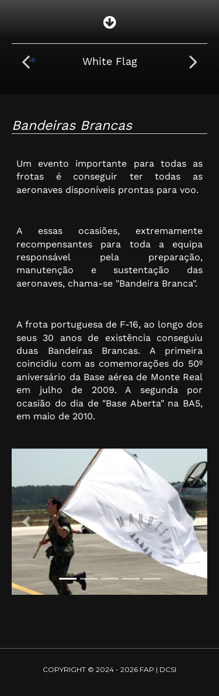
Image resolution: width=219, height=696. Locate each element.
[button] (26, 522)
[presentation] (26, 61)
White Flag (109, 61)
